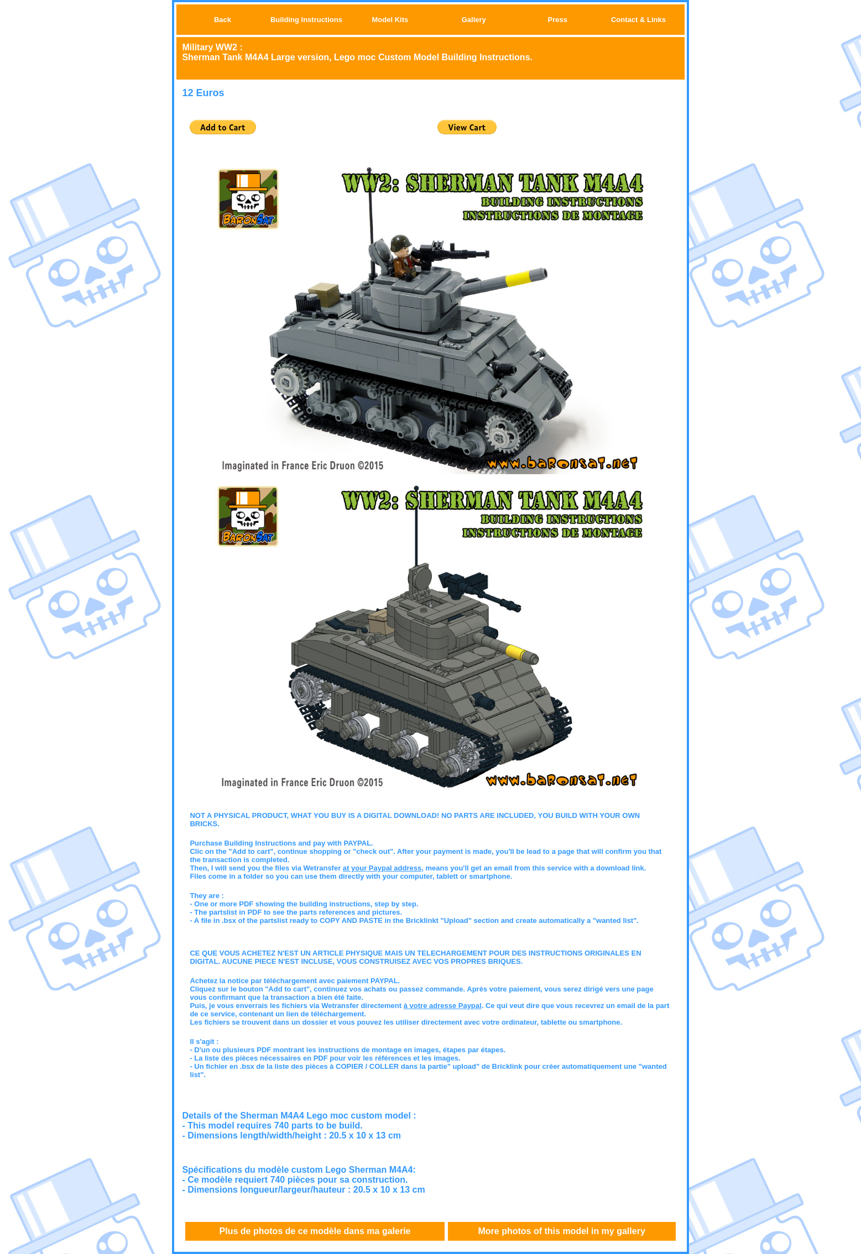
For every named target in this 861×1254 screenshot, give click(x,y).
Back (222, 19)
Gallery (474, 19)
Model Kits (390, 19)
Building (285, 19)
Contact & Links (638, 19)
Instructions (321, 19)
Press (557, 19)
